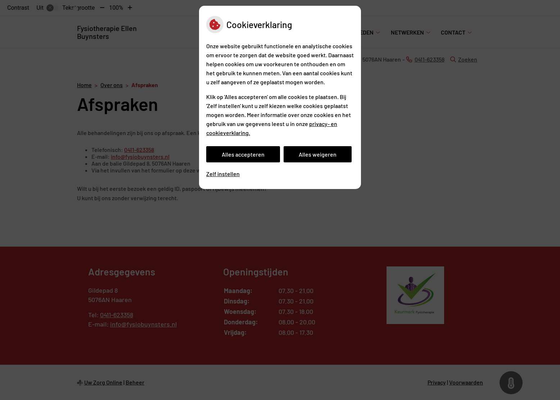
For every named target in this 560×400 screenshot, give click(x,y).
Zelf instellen (223, 173)
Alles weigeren (318, 154)
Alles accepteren (243, 154)
